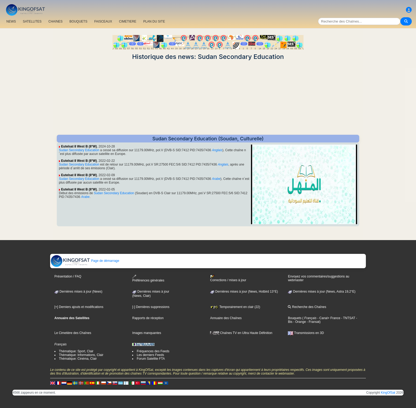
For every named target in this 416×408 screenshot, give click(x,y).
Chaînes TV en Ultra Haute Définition (241, 333)
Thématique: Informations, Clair (81, 355)
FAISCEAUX (103, 21)
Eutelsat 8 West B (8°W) (79, 146)
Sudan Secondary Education (79, 150)
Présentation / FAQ (67, 276)
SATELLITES (32, 21)
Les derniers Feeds (150, 355)
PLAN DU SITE (154, 21)
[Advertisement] (208, 97)
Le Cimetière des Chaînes (72, 333)
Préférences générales (148, 278)
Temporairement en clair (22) (235, 307)
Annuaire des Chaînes (226, 318)
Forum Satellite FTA (151, 359)
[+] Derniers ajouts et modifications (78, 307)
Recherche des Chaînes (307, 307)
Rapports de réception (147, 318)
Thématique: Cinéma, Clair (78, 359)
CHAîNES (55, 21)
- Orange (299, 322)
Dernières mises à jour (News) (78, 291)
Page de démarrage (84, 261)
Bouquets (294, 318)
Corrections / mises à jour (228, 278)
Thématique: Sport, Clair (76, 351)
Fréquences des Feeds (153, 351)
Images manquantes (146, 333)
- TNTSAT (347, 318)
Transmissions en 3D (306, 333)
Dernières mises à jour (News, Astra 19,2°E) (321, 291)
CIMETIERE (127, 21)
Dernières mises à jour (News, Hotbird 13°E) (244, 291)
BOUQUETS (78, 21)
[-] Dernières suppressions (150, 307)
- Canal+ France (328, 318)
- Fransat (312, 322)
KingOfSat (388, 392)
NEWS (11, 21)
